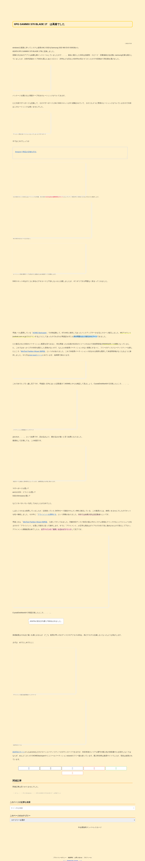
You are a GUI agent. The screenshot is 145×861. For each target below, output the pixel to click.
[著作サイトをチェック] (62, 768)
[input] (72, 803)
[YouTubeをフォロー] (75, 768)
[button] (133, 803)
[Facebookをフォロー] (70, 768)
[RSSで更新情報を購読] (83, 768)
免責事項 (70, 853)
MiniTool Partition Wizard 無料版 (33, 351)
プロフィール (88, 853)
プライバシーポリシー (59, 853)
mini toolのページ (35, 355)
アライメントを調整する (47, 514)
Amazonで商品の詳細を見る (25, 152)
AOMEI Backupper (40, 333)
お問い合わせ (79, 853)
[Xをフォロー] (66, 768)
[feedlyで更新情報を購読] (79, 768)
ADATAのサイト (19, 752)
